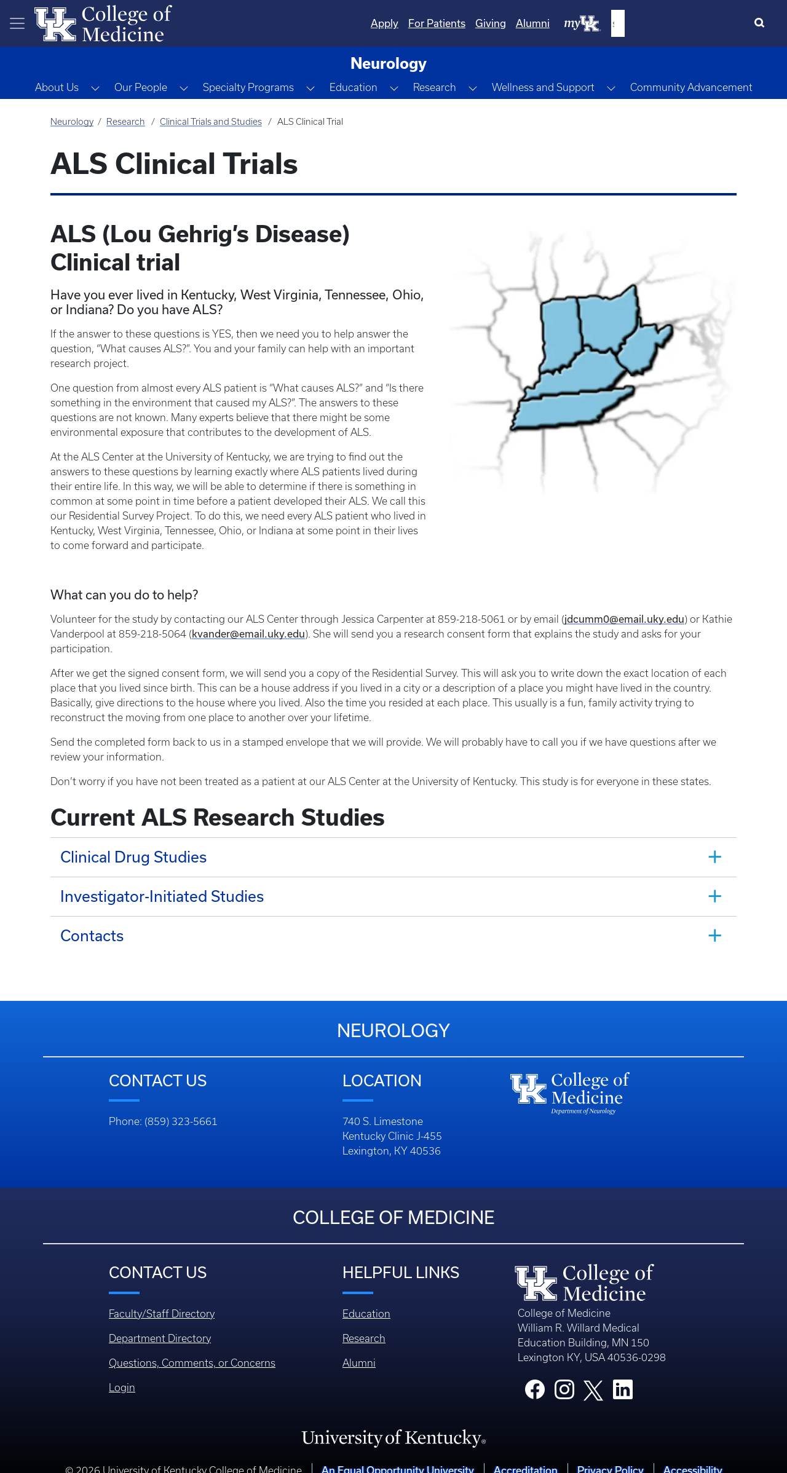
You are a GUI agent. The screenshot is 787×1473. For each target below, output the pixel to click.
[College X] (593, 1374)
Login (122, 1372)
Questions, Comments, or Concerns (192, 1348)
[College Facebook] (535, 1378)
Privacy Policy (610, 1455)
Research (125, 122)
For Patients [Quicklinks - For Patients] (562, 23)
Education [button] (354, 87)
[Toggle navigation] (17, 23)
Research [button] (434, 87)
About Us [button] (57, 87)
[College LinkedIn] (623, 1378)
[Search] (762, 23)
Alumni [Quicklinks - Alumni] (659, 23)
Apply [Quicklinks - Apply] (510, 23)
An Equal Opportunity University (398, 1455)
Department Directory (160, 1323)
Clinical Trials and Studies (211, 122)
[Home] (103, 22)
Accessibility (692, 1455)
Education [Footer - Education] (366, 1299)
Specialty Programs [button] (248, 87)
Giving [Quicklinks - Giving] (616, 23)
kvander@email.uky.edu (248, 619)
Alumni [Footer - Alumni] (359, 1348)
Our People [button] (140, 87)
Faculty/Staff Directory (162, 1299)
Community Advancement (691, 87)
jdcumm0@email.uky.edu (624, 604)
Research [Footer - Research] (364, 1323)
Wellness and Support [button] (543, 87)
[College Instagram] (564, 1378)
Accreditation (526, 1455)
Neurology (71, 122)
